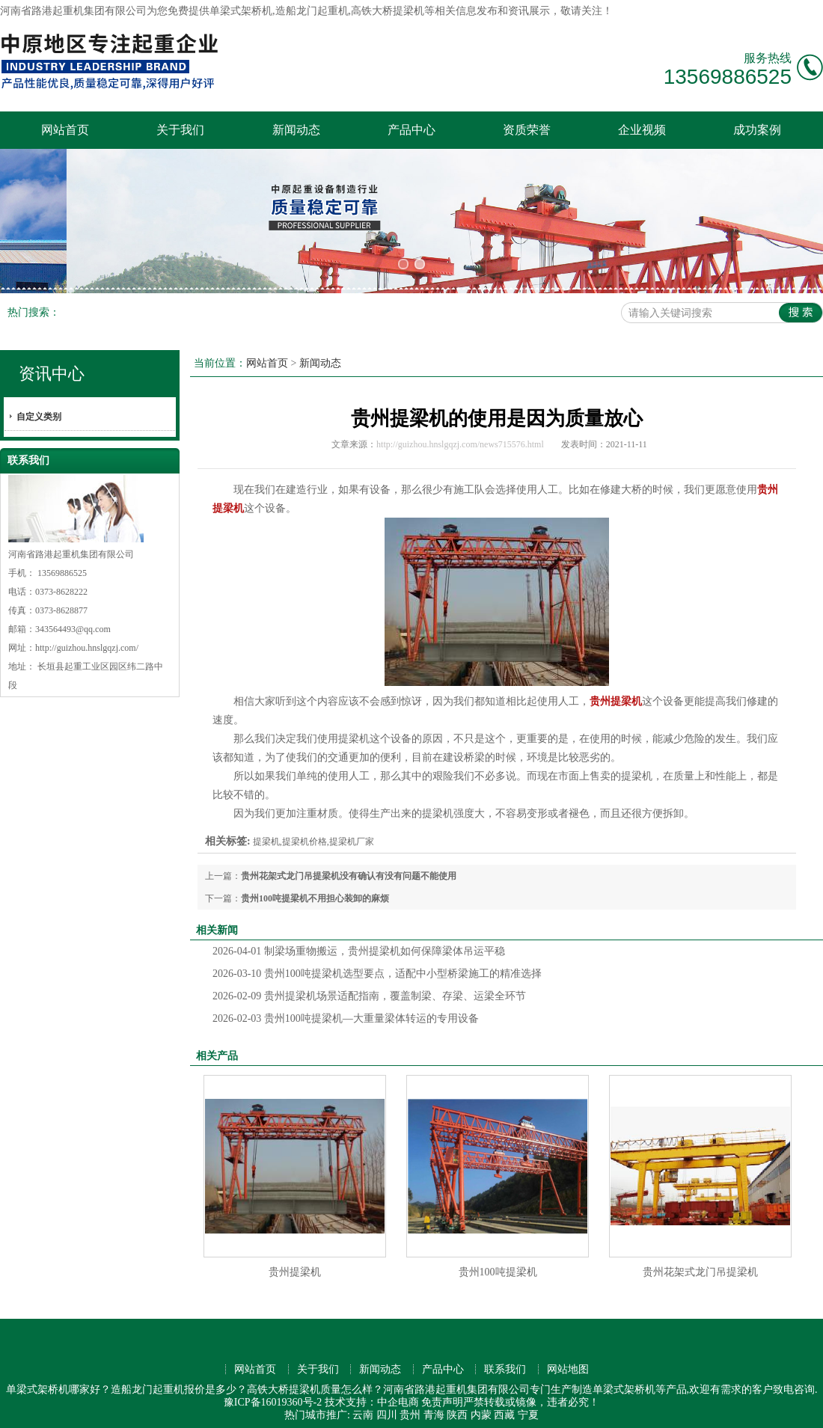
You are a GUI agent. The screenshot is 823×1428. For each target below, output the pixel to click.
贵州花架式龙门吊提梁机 (700, 1265)
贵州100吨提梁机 (498, 1265)
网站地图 (568, 1362)
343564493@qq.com (73, 622)
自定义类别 (38, 410)
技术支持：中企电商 (372, 1395)
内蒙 (481, 1408)
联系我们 (505, 1362)
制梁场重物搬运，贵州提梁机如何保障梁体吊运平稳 (358, 944)
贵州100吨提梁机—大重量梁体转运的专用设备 (345, 1011)
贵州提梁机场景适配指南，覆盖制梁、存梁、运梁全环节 (369, 989)
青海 (433, 1408)
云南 (362, 1408)
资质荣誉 (527, 129)
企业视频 (642, 129)
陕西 (457, 1408)
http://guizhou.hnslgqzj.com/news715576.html (460, 437)
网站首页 (65, 129)
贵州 (410, 1408)
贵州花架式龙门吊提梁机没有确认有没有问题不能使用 (348, 869)
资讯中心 (52, 367)
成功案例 (757, 129)
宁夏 (528, 1408)
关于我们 (180, 129)
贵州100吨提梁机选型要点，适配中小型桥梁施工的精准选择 (377, 966)
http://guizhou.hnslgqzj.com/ (86, 641)
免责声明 (442, 1395)
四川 (386, 1408)
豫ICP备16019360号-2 (273, 1395)
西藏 (504, 1408)
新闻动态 (296, 129)
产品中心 (411, 129)
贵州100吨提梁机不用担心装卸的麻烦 (315, 891)
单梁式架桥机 (240, 10)
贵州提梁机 (295, 1265)
